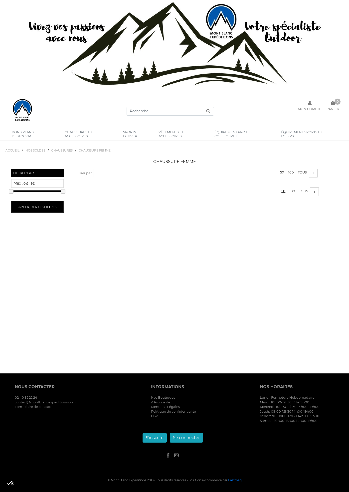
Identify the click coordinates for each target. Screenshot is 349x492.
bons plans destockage (23, 134)
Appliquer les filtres (37, 207)
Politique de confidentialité (173, 411)
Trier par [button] (85, 173)
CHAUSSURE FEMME (95, 150)
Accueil (12, 150)
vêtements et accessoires (171, 134)
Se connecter (186, 437)
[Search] (170, 111)
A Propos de (160, 402)
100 (291, 172)
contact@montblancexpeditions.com (45, 402)
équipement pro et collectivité (232, 134)
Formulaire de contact (33, 407)
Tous (302, 172)
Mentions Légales (165, 407)
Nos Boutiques (163, 397)
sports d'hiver (130, 134)
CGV (154, 416)
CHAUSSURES (62, 150)
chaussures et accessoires (78, 134)
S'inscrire (155, 437)
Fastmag (235, 480)
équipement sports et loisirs (301, 134)
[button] (10, 484)
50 (282, 172)
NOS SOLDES (35, 150)
